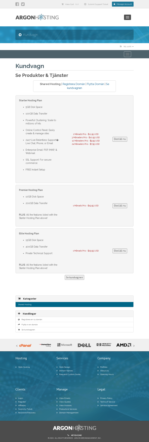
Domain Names (64, 371)
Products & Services (66, 409)
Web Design (63, 367)
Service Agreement (107, 405)
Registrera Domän (74, 84)
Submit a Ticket (23, 409)
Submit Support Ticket (96, 4)
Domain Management (67, 413)
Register (20, 402)
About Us (103, 371)
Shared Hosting (25, 304)
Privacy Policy (104, 398)
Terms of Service (106, 402)
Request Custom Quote (68, 374)
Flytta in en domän (28, 324)
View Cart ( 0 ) (70, 4)
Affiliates (20, 405)
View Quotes (63, 402)
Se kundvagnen (26, 330)
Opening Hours (105, 374)
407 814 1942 (75, 435)
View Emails (63, 398)
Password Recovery (25, 413)
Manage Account (123, 4)
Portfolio (102, 367)
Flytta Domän (95, 84)
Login (19, 398)
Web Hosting (22, 367)
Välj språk (127, 46)
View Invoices (64, 405)
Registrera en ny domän (30, 319)
